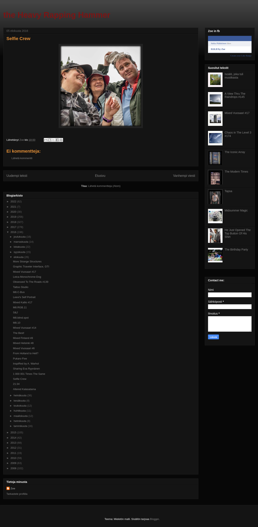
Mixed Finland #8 (23, 338)
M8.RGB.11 (20, 307)
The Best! (18, 332)
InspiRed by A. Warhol (26, 363)
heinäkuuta (20, 395)
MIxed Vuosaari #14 (24, 327)
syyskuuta (20, 252)
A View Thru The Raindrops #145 (235, 95)
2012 (13, 447)
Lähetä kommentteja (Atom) (104, 185)
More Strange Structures (27, 261)
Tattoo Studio (20, 287)
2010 (13, 458)
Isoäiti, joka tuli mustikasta (234, 75)
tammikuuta (21, 426)
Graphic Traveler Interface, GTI (31, 266)
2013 (13, 442)
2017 (13, 227)
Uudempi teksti (16, 175)
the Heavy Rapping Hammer (56, 14)
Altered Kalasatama (24, 389)
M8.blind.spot (20, 317)
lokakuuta (20, 246)
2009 (13, 463)
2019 (13, 216)
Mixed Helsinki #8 (23, 343)
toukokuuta (20, 405)
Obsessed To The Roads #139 (30, 281)
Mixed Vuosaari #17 (24, 271)
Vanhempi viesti (184, 175)
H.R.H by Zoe (218, 49)
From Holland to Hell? (25, 353)
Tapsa (228, 191)
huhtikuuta (20, 410)
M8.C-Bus (19, 292)
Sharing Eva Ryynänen (26, 368)
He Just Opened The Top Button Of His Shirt (238, 233)
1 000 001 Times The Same (29, 373)
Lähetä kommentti (21, 158)
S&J (15, 312)
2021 (13, 206)
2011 (13, 453)
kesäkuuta (20, 400)
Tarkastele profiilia (16, 493)
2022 (13, 201)
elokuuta (19, 257)
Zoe (12, 488)
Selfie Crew (19, 378)
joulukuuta (20, 236)
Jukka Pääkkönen (218, 43)
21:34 (16, 383)
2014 (13, 437)
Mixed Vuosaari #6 (23, 348)
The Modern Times (236, 171)
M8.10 (16, 322)
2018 (13, 222)
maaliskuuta (21, 415)
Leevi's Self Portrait (24, 297)
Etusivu (100, 175)
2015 (13, 432)
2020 (13, 211)
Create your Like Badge (241, 55)
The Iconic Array (235, 152)
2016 (13, 232)
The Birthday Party (236, 249)
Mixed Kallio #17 (22, 302)
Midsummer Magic (236, 210)
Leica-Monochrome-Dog (27, 276)
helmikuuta (20, 420)
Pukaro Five (20, 358)
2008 (13, 468)
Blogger (154, 519)
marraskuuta (21, 241)
